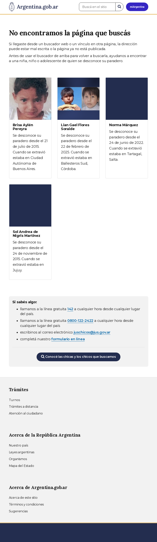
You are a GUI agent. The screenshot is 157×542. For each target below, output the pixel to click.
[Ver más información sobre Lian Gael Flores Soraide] (78, 128)
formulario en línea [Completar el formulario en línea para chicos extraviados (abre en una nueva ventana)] (68, 339)
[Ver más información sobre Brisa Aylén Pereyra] (30, 128)
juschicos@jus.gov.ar (92, 332)
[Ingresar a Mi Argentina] (137, 7)
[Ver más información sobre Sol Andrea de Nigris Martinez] (30, 232)
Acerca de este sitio (23, 497)
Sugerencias (18, 511)
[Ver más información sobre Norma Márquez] (127, 123)
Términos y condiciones (26, 504)
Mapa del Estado (21, 466)
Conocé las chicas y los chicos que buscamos (78, 357)
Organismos (18, 459)
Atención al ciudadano (26, 413)
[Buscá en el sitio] (97, 7)
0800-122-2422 (80, 321)
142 (70, 309)
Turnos (14, 400)
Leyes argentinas (21, 452)
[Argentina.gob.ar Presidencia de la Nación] (33, 7)
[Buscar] (119, 7)
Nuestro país (18, 445)
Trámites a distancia (23, 406)
